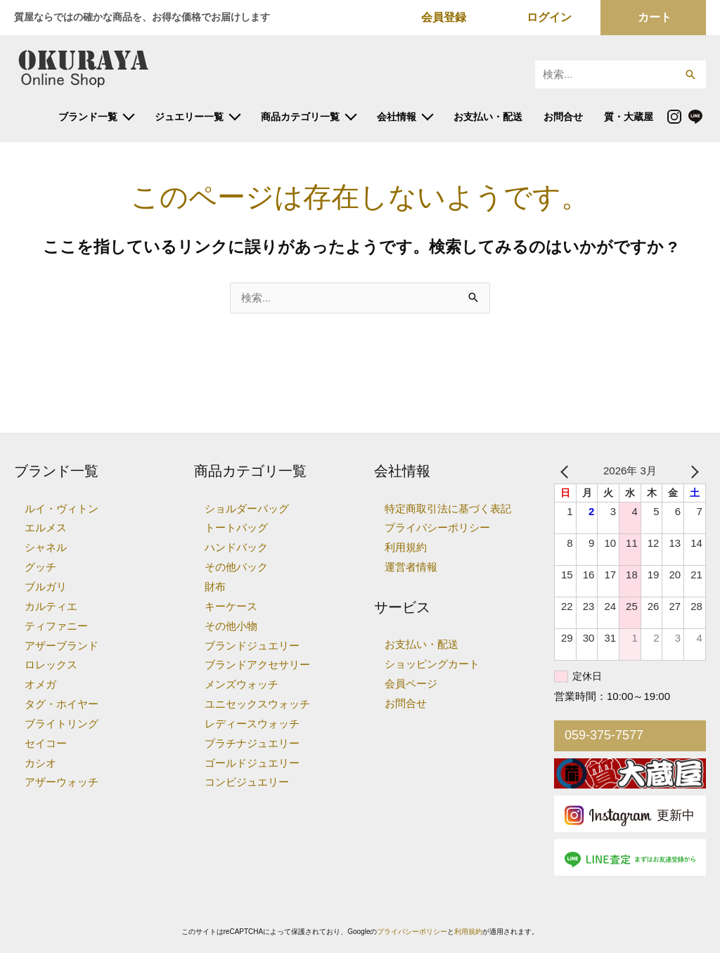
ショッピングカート (432, 664)
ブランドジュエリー (252, 645)
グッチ (40, 567)
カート (654, 17)
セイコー (46, 743)
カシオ (40, 763)
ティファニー (56, 626)
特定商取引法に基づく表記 (448, 508)
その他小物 (231, 626)
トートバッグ (236, 527)
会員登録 (443, 17)
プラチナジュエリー (252, 743)
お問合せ (563, 116)
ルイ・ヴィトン (61, 508)
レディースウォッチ (252, 724)
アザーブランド (61, 645)
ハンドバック (236, 547)
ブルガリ (46, 586)
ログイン (549, 17)
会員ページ (411, 683)
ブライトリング (61, 724)
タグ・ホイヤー (61, 704)
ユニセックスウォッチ (257, 704)
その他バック (236, 567)
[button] (690, 74)
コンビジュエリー (247, 782)
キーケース (231, 606)
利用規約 (406, 547)
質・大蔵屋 (628, 116)
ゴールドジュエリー (252, 763)
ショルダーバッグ (247, 508)
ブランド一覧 (87, 116)
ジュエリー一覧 (189, 116)
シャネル (46, 547)
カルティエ (51, 606)
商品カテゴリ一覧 (300, 116)
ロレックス (51, 664)
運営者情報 (411, 567)
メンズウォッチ (241, 684)
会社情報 (396, 116)
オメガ (40, 684)
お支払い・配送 (488, 116)
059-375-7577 (604, 735)
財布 (215, 586)
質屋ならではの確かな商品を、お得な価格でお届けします (142, 16)
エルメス (46, 527)
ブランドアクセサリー (257, 664)
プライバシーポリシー (437, 527)
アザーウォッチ (61, 782)
